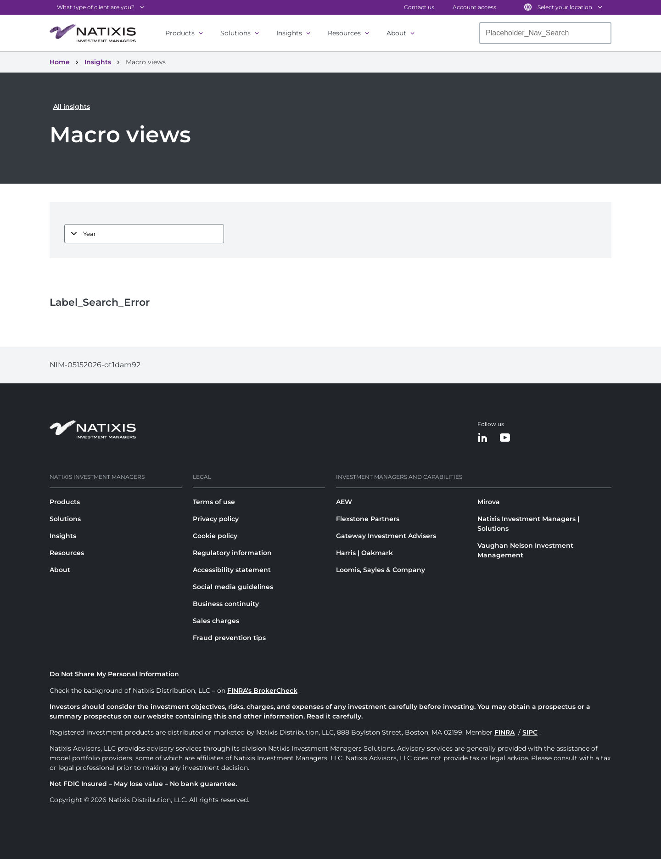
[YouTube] (504, 438)
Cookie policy (215, 536)
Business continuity (226, 604)
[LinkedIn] (482, 438)
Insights (289, 33)
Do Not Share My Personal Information (114, 674)
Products (180, 33)
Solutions (235, 33)
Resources (344, 33)
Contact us (419, 7)
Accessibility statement (232, 570)
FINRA (504, 732)
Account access (474, 7)
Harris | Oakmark (364, 553)
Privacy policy (216, 519)
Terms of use (214, 502)
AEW (344, 502)
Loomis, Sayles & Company (380, 570)
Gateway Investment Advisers (386, 536)
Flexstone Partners (367, 519)
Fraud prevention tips (229, 638)
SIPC (530, 732)
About (396, 33)
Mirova (488, 502)
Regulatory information (232, 553)
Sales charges (216, 621)
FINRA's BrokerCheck (262, 690)
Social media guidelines (233, 587)
